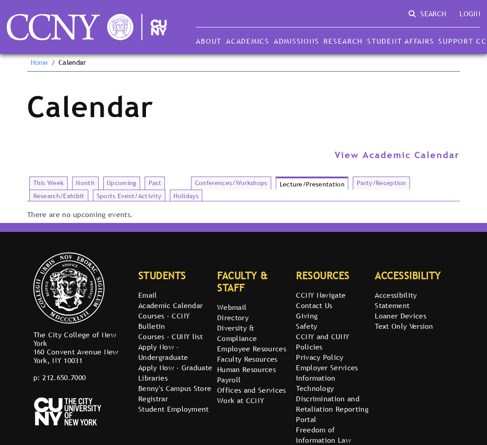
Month (85, 183)
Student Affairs (400, 40)
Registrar (153, 399)
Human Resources (246, 369)
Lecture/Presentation (312, 184)
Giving (307, 316)
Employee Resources (251, 349)
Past (155, 183)
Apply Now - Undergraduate (163, 352)
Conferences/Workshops (231, 183)
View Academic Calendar (397, 155)
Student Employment (173, 409)
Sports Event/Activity (129, 196)
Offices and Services (251, 390)
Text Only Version (404, 326)
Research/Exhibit (59, 196)
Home (39, 63)
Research (343, 40)
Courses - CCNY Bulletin (164, 321)
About (209, 40)
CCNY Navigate (321, 295)
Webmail (231, 307)
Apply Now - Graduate (175, 367)
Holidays (186, 196)
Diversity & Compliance (237, 333)
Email (147, 295)
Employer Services (327, 367)
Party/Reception (381, 183)
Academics (247, 40)
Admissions (296, 40)
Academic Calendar (170, 305)
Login (470, 13)
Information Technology (316, 383)
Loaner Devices (400, 316)
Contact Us (314, 305)
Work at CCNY (240, 400)
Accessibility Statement (396, 300)
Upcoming (122, 183)
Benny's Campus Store (174, 388)
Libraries (153, 378)
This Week (48, 183)
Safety (306, 326)
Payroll (229, 380)
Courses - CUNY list (170, 336)
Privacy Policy (319, 357)
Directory (233, 317)
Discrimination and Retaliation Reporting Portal (332, 409)
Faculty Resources (247, 359)
